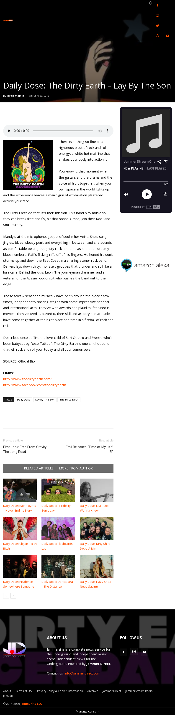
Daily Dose (23, 399)
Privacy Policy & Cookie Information (60, 691)
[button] (151, 3)
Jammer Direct (112, 691)
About (7, 691)
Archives (92, 691)
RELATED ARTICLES (39, 468)
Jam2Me (8, 696)
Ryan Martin (15, 95)
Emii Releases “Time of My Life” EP (89, 449)
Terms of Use (24, 691)
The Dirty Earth (68, 399)
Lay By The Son (44, 399)
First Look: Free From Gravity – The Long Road (26, 449)
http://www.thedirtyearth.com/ (27, 379)
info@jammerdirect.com (82, 673)
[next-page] (13, 595)
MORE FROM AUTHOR (76, 468)
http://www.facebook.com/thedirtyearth (34, 385)
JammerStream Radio (139, 691)
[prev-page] (6, 595)
